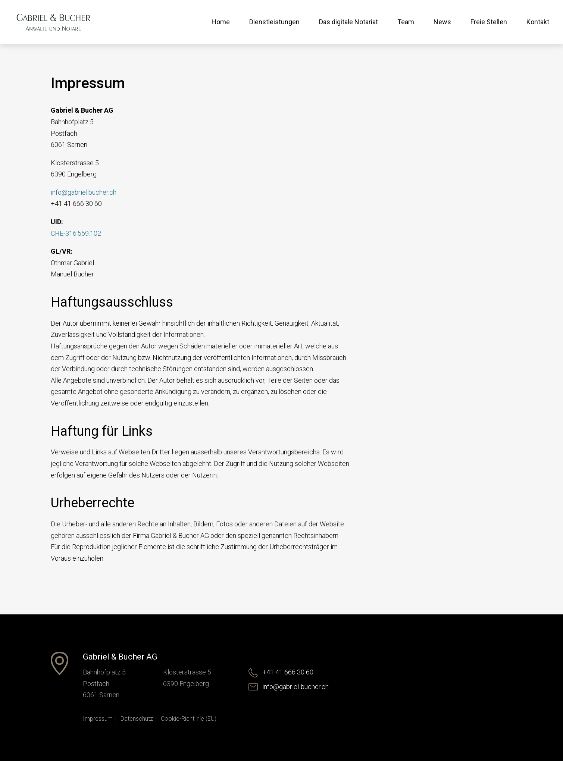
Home (221, 22)
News (442, 22)
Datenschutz (137, 718)
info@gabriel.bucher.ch (83, 192)
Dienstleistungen (274, 22)
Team (405, 22)
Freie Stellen (488, 22)
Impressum (98, 718)
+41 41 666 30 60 (280, 672)
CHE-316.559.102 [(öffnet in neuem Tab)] (76, 233)
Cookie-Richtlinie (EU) (188, 718)
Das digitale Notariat (348, 22)
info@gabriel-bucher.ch (288, 686)
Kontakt (537, 22)
